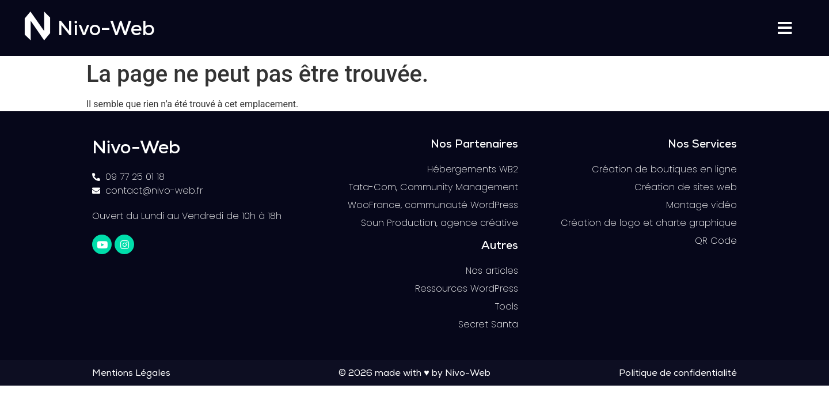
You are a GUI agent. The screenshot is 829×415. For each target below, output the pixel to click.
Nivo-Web (106, 31)
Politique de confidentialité (678, 374)
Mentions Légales (131, 374)
